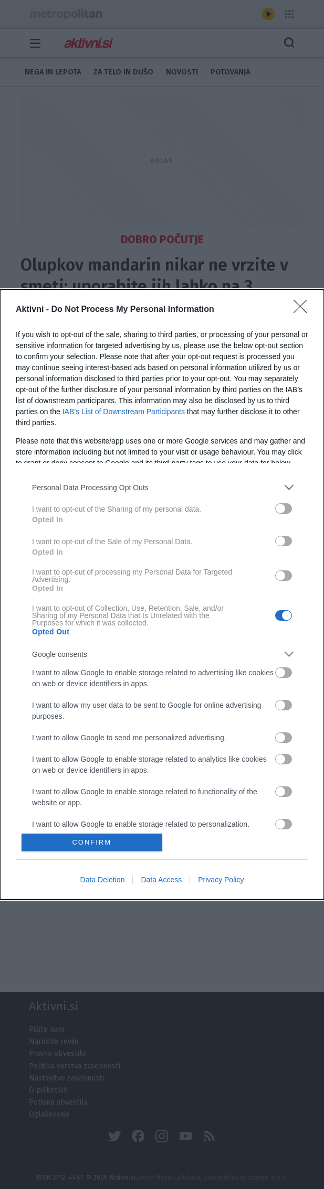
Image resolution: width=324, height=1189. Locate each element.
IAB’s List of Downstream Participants (123, 411)
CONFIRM (91, 842)
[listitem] (162, 487)
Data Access (161, 879)
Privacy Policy (221, 879)
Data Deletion (102, 879)
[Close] (303, 310)
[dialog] (162, 594)
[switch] (283, 508)
